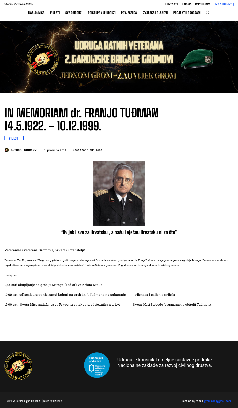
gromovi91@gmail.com (217, 401)
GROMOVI (30, 150)
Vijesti (14, 138)
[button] (207, 12)
